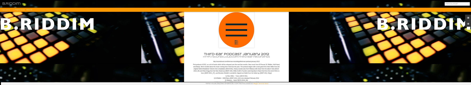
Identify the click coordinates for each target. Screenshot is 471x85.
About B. (29, 10)
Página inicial (20, 10)
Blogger (256, 83)
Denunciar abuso (263, 83)
